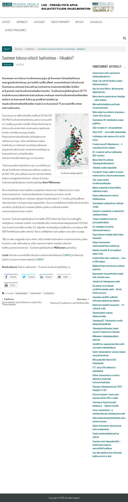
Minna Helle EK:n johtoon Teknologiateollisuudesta (103, 161)
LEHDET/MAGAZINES (15, 30)
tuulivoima (49, 293)
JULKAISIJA (96, 22)
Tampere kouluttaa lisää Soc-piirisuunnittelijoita (105, 220)
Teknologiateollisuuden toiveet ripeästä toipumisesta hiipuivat (106, 329)
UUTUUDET (39, 22)
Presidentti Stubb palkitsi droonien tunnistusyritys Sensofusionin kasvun (108, 173)
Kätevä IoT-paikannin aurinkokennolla (69, 303)
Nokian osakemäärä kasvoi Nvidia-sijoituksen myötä (107, 189)
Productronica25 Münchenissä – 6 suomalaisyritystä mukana (107, 145)
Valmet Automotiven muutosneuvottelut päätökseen (105, 243)
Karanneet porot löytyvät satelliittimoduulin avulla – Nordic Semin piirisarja (107, 289)
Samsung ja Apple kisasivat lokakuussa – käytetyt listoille (105, 403)
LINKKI (67, 255)
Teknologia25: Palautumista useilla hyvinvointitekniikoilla (107, 322)
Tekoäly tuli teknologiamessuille (106, 281)
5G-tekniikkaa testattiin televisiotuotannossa (103, 228)
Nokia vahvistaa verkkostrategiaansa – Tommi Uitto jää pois (109, 113)
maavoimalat (21, 293)
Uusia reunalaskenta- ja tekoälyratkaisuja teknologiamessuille (108, 411)
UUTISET (6, 22)
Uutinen (30, 48)
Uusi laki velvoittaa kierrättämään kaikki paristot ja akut (107, 454)
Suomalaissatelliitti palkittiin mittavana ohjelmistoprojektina (106, 298)
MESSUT (80, 22)
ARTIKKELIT (22, 22)
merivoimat (35, 293)
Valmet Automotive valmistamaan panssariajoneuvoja (106, 427)
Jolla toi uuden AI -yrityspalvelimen (107, 127)
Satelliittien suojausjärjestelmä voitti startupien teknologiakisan (108, 345)
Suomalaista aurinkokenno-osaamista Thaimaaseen (22, 303)
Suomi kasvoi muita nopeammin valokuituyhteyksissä (106, 74)
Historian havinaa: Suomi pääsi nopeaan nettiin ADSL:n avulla (105, 396)
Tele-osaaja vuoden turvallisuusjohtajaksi (101, 181)
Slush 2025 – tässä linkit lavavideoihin (109, 132)
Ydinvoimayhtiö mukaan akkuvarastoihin (102, 314)
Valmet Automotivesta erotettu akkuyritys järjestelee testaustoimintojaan (106, 378)
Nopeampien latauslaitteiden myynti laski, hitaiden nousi (108, 275)
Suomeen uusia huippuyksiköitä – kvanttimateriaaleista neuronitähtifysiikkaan (106, 444)
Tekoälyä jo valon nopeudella (104, 167)
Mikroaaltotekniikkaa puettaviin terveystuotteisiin (106, 105)
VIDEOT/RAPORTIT (60, 22)
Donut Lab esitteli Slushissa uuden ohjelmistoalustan (107, 82)
